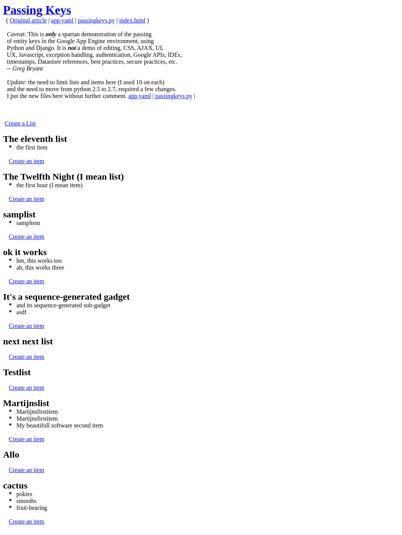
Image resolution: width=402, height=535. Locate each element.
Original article (28, 20)
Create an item (26, 161)
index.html (132, 20)
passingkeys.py (96, 20)
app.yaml (62, 20)
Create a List (20, 123)
